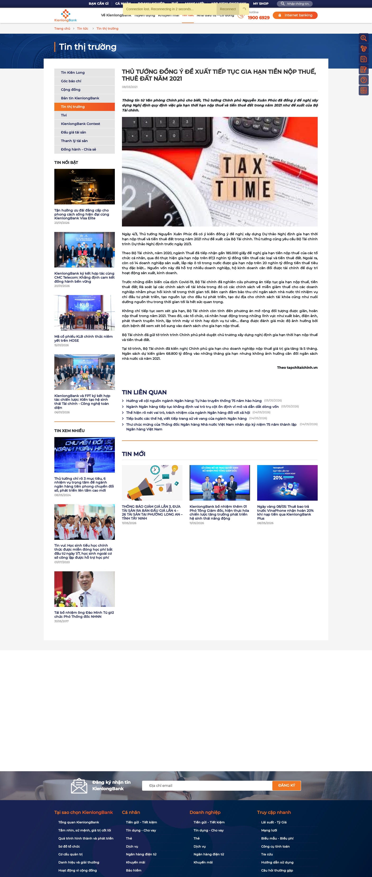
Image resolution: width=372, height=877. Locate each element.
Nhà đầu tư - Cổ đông (215, 15)
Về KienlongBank (116, 15)
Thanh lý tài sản (74, 140)
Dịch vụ (132, 846)
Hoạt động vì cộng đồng (77, 870)
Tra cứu (267, 854)
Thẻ (129, 838)
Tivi (64, 114)
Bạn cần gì (98, 3)
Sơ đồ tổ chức (69, 846)
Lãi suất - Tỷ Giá (274, 822)
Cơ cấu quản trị (70, 854)
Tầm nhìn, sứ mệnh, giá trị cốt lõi (84, 830)
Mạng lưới (269, 830)
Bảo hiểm (133, 870)
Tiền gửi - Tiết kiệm (141, 822)
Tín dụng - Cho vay (141, 830)
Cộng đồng (70, 89)
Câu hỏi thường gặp (277, 870)
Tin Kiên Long (73, 72)
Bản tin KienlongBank (80, 97)
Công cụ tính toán (275, 846)
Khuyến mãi (168, 15)
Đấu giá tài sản (73, 131)
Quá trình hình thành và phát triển (85, 838)
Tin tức (188, 15)
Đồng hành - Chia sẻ (78, 149)
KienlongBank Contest (80, 123)
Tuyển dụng (144, 15)
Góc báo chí (71, 80)
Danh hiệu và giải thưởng (78, 862)
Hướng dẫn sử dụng (277, 862)
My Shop (261, 3)
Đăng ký (286, 785)
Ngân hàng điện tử (141, 854)
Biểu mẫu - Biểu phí (277, 838)
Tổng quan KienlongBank (78, 822)
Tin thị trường (73, 106)
